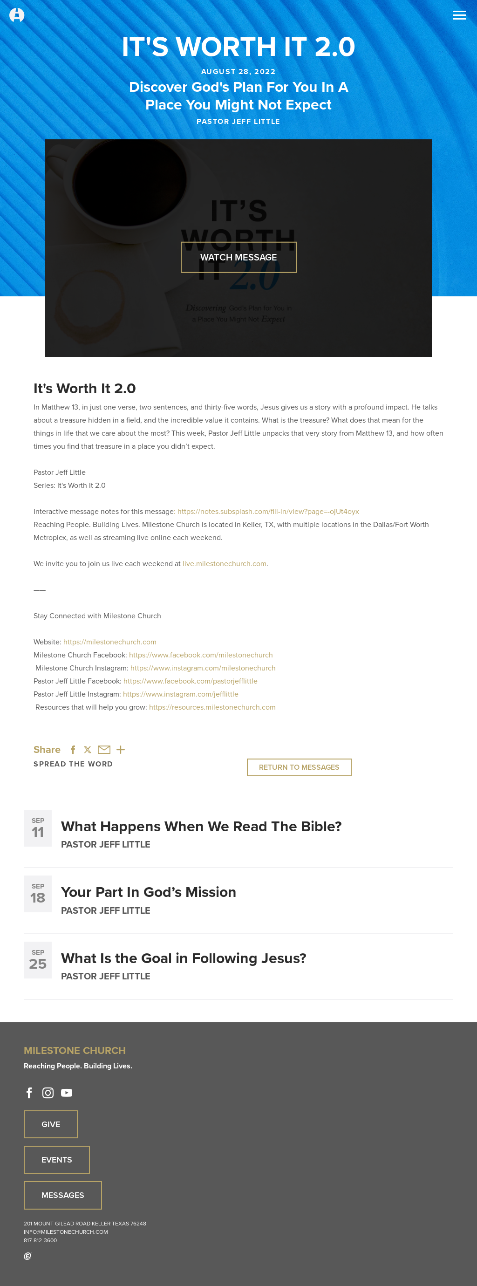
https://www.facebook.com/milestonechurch (201, 655)
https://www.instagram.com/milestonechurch (203, 668)
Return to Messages (299, 767)
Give (50, 1124)
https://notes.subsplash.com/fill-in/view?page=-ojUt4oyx (268, 511)
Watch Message (238, 257)
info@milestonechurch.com (66, 1232)
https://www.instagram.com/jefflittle (180, 694)
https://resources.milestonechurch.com (212, 707)
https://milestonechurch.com (110, 641)
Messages (62, 1195)
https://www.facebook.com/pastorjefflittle (190, 681)
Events (56, 1160)
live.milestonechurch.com (224, 563)
